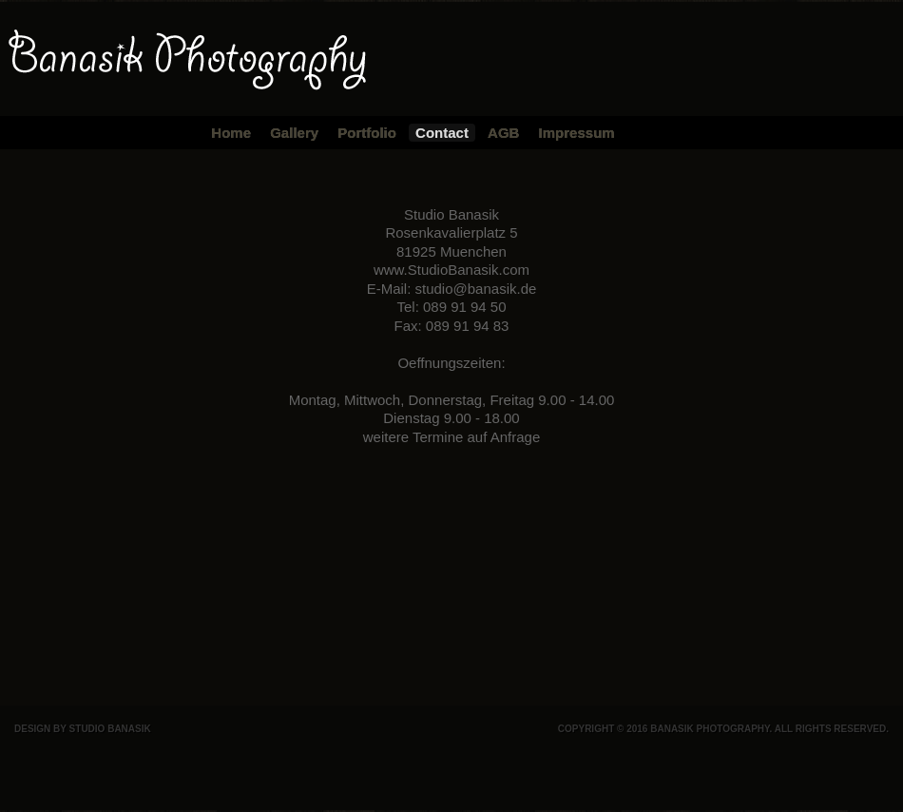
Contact (442, 133)
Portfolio (366, 133)
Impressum (577, 133)
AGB (503, 133)
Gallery (294, 133)
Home (231, 133)
